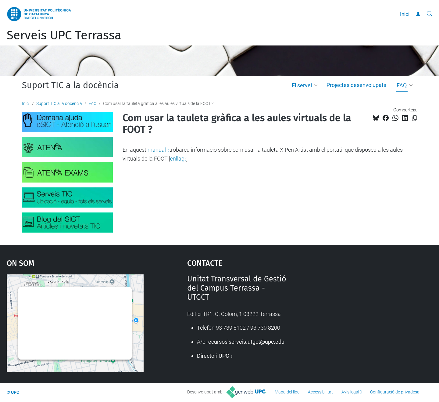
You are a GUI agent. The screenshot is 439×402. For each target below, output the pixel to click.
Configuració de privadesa (394, 391)
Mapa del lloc (287, 391)
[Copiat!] (414, 118)
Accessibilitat (320, 391)
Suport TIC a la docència (70, 85)
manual (157, 150)
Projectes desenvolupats (356, 85)
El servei (302, 85)
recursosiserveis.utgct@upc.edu (245, 342)
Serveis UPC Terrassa (64, 35)
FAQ (402, 85)
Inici (404, 14)
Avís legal (350, 391)
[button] (317, 85)
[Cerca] (429, 14)
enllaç (177, 158)
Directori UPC (213, 356)
